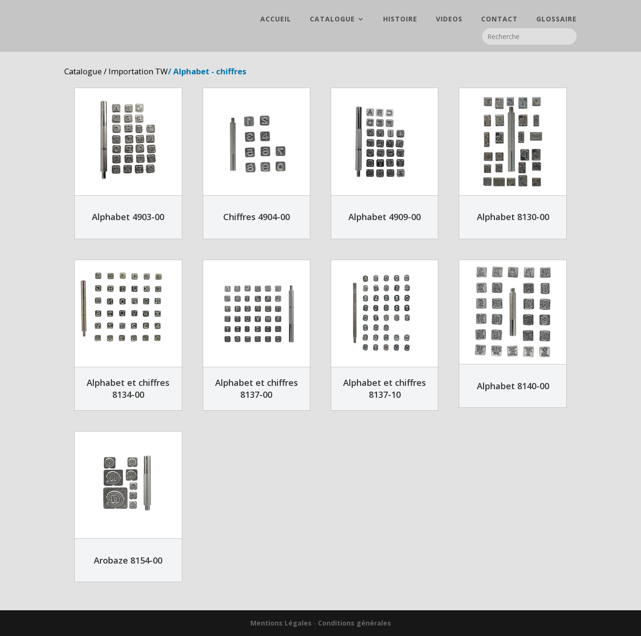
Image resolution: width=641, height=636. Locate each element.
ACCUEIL (275, 19)
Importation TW (138, 71)
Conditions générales (354, 622)
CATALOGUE (332, 19)
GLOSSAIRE (556, 19)
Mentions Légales (281, 622)
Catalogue (83, 71)
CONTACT (499, 19)
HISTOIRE (400, 19)
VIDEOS (449, 19)
